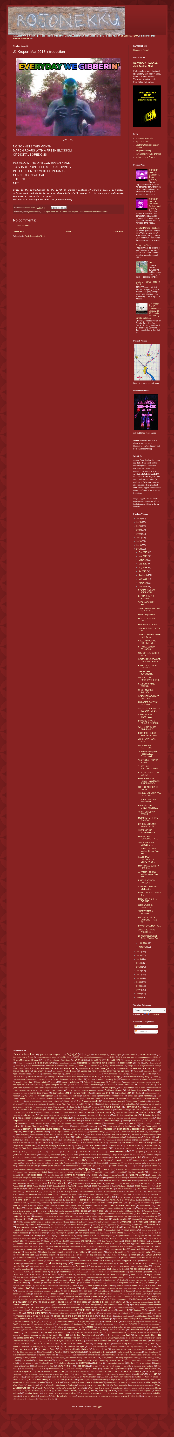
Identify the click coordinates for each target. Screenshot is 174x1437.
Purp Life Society (89, 1261)
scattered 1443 (23, 1288)
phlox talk (32, 1249)
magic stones (81, 1211)
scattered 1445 (57, 1288)
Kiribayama (115, 1194)
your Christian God (131, 1396)
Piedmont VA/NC (84, 1249)
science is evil (87, 1288)
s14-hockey (99, 1283)
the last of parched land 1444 (46, 1343)
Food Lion (113, 1143)
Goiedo (33, 1157)
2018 (138, 549)
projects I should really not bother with (86, 212)
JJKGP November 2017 (111, 1192)
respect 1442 (18, 1274)
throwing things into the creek (127, 1358)
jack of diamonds (79, 1183)
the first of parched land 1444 (148, 1335)
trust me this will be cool (111, 1366)
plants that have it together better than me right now (64, 1252)
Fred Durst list (48, 1148)
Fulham (42, 1152)
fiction (78, 1140)
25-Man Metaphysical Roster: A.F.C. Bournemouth (147, 754)
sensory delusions (143, 1291)
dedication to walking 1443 (34, 1118)
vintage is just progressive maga (102, 1374)
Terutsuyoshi (56, 1330)
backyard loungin (112, 1076)
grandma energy (152, 1157)
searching (21, 1291)
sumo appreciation (101, 1319)
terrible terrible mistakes (31, 1330)
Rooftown (52, 1280)
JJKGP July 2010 (35, 1189)
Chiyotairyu (40, 1104)
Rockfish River (79, 1277)
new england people (87, 1233)
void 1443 (152, 1374)
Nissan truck (90, 1235)
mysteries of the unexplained (24, 1230)
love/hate (131, 1208)
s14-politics (123, 1283)
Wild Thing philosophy (118, 1385)
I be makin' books (53, 1175)
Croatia (56, 1112)
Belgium (87, 1082)
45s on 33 (78, 1060)
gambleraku (116, 1151)
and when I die (40, 1071)
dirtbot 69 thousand (92, 1121)
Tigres (156, 1358)
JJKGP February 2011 (100, 1186)
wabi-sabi (30, 1377)
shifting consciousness (73, 1296)
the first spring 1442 (25, 1338)
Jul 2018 (143, 571)
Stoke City (116, 1313)
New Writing (117, 1233)
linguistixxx (40, 1205)
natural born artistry (149, 1230)
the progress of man (46, 1349)
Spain (98, 1310)
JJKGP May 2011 (49, 1192)
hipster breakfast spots (22, 1169)
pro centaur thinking (88, 1258)
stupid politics (43, 1319)
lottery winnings (97, 1208)
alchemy (82, 1065)
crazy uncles (31, 1112)
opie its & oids (30, 1244)
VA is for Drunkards (132, 1371)
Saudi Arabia (93, 1285)
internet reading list (112, 1180)
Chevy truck (68, 1101)
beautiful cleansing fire (107, 1079)
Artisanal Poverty (137, 1074)
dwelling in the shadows (125, 1126)
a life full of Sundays (44, 1063)
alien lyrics (95, 1066)
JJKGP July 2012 (69, 1189)
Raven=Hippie (96, 1266)
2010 (138, 978)
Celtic (81, 1098)
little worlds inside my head (78, 1205)
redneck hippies (41, 1272)
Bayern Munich (45, 1079)
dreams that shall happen (59, 1126)
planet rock (136, 1249)
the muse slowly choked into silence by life (106, 1346)
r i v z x (152, 262)
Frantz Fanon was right (31, 1148)
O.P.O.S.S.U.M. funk (100, 1238)
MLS (19, 1222)
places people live (118, 1249)
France (16, 1148)
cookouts (23, 1109)
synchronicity (107, 1324)
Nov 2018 (143, 556)
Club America (40, 1107)
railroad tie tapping (57, 1263)
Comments (141, 1031)
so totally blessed (139, 1305)
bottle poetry (43, 1090)
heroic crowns (116, 1166)
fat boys (93, 1137)
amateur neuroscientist (47, 1068)
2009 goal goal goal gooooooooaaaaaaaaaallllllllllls (95, 1057)
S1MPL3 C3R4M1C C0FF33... (146, 685)
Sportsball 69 (139, 1310)
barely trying (144, 1077)
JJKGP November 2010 (88, 1192)
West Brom (131, 1380)
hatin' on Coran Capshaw (132, 1163)
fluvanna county (71, 1142)
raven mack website (144, 138)
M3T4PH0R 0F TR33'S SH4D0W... (148, 819)
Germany (54, 1155)
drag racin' (131, 1123)
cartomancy (50, 1098)
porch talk (78, 1255)
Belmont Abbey (100, 1082)
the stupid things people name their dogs (145, 1349)
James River (95, 1183)
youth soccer (31, 1399)
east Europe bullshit (149, 1126)
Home (68, 231)
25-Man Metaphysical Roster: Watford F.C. (148, 937)
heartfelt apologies (100, 1166)
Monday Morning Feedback (147, 228)
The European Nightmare (29, 1335)
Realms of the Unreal (118, 1269)
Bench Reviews (115, 1082)
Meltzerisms (91, 1216)
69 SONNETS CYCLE (132, 1060)
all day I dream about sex (113, 1066)
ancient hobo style (21, 1071)
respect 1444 (50, 1274)
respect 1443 (34, 1274)
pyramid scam (131, 1260)
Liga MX (131, 1203)
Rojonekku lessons (138, 1277)
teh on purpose (152, 1327)
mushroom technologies (77, 1225)
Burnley (139, 1093)
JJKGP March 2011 (144, 1189)
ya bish (138, 1393)
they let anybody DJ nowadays (128, 1352)
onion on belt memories (135, 1241)
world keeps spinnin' (143, 1390)
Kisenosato (127, 1194)
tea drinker (118, 1327)
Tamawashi (70, 1327)
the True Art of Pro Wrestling (50, 1352)
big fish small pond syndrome (56, 1085)
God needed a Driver (145, 1155)
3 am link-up (54, 1060)
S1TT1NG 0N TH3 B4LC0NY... (146, 597)
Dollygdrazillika (41, 1123)
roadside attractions (50, 1277)
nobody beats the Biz (142, 1236)
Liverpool (96, 1205)
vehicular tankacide (45, 1374)
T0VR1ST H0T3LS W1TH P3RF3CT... (149, 635)
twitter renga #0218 (146, 615)
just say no (73, 1194)
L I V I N (121, 1197)
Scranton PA (131, 1288)
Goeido (26, 1157)
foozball (78, 1145)
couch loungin (88, 1109)
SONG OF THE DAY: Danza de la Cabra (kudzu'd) (154, 175)
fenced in (40, 1140)
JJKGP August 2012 (35, 1186)
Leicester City (46, 1203)
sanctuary (52, 1285)
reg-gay (54, 1272)
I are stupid (119, 1172)
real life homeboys (23, 1269)
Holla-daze (68, 1169)
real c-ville (157, 1266)
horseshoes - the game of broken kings (146, 1169)
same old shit (40, 1285)
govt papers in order (119, 1157)
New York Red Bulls (151, 1233)
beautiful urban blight (24, 1082)
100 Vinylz (130, 1054)
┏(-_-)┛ (87, 1055)
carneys (22, 1098)
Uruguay (46, 1371)
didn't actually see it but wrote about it (41, 1121)
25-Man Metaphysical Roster (25, 1060)
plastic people (98, 1252)
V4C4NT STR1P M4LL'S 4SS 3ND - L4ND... (149, 709)
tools (15, 1363)
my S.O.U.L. (153, 1227)
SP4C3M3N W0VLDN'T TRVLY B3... (148, 697)
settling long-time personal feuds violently (96, 1294)
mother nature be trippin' (146, 1222)
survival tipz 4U (111, 1321)
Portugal (123, 1255)
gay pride (139, 1152)
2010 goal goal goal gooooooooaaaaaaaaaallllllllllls (138, 1057)
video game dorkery (62, 1374)
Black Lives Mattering (92, 1085)
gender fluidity (153, 1152)
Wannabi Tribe (105, 1377)
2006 (138, 993)
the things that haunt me (26, 1352)
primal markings (45, 1258)
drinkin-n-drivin (79, 1126)
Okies (22, 1241)
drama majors (146, 1123)
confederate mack (134, 1107)
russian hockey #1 (109, 1280)
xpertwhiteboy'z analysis (65, 1393)
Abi (139, 1063)
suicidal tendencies (80, 1319)
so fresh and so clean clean (116, 1305)
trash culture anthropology (43, 1366)
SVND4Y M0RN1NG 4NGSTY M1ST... (147, 825)
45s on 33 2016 (113, 1060)
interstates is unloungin (148, 1180)
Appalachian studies (21, 1074)
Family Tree (65, 1137)
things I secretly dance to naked (87, 1355)
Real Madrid (38, 1269)
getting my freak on (68, 1155)
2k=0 (45, 1060)
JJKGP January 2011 (143, 1186)
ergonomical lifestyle (97, 1132)
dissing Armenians (152, 1121)
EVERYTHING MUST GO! (53, 1134)
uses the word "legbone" (78, 1371)
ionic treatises (18, 1183)
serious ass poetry (56, 1294)
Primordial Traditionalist (65, 1258)
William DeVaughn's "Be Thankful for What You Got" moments (59, 1388)
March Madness (84, 1213)
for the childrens (94, 1145)
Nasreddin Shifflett (113, 1230)
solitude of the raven (35, 1307)
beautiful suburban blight (151, 1079)
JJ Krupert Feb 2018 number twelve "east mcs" (148, 874)
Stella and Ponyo (88, 1313)
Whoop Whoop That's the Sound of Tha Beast (58, 1385)
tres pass (95, 1366)
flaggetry (150, 1140)
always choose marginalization (140, 1066)
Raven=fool (81, 1266)
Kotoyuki (38, 1197)
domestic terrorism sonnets (60, 1123)
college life (72, 1107)
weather (71, 1379)
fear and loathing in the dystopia (111, 1137)
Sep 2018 (143, 564)
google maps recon (72, 1157)
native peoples (130, 1230)
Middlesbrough (49, 1219)
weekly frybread (86, 1380)
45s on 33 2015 (96, 1060)
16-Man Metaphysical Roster (46, 1057)
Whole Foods (18, 1385)
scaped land (106, 1285)
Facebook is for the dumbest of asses (146, 1134)
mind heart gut (101, 1219)
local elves (38, 1208)
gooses (87, 1157)
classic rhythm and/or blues (125, 1104)
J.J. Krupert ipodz (48, 212)
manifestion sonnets (42, 1214)
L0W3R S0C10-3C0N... (148, 624)
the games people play (70, 1338)
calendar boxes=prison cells (111, 1096)
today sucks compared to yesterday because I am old (100, 1360)
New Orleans (104, 1233)
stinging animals (105, 1313)
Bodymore (96, 1087)
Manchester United (150, 1211)
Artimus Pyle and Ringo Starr (115, 1074)
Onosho (19, 1244)
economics (27, 1129)
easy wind (16, 1129)
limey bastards (29, 1205)
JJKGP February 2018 (122, 1186)
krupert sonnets (50, 1197)
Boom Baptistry (110, 1087)
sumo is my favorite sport (126, 1319)
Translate (151, 1014)
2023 (138, 530)
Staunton (54, 1313)
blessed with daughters (147, 1085)
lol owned (51, 1208)
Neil (51, 1233)
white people (151, 1382)
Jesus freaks (111, 1183)
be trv (56, 1079)
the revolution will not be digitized (74, 1349)
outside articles (75, 1244)
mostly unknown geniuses (106, 1222)
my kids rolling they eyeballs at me (56, 1227)
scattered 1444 (41, 1288)
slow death (82, 1302)
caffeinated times (89, 1096)
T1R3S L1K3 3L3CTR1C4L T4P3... (148, 767)
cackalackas (63, 1096)
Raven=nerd (110, 1266)
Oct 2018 (143, 560)
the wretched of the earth (100, 1352)
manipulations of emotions (63, 1214)
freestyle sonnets (100, 1148)
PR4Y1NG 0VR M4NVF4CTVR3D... (148, 807)
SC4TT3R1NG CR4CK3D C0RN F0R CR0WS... (149, 660)
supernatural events (65, 1321)
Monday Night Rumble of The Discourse (39, 1222)
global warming (103, 1155)
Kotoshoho (28, 1197)
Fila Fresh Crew (108, 1140)
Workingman (88, 1390)
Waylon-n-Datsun (151, 1377)
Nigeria (57, 1236)
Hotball (44, 1172)
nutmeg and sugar (68, 1238)
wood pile (47, 1390)
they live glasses (151, 1352)
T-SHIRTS (133, 1324)
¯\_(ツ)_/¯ (72, 1054)
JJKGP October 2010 (133, 1192)
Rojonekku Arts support (119, 1277)
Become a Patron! (141, 50)
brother (99, 1090)
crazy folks (17, 1112)
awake (41, 1077)
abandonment (126, 1063)
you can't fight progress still (87, 1396)
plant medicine (31, 1252)
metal (137, 1216)
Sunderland (17, 1322)
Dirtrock (126, 1121)
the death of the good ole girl (82, 1332)
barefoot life (131, 1077)
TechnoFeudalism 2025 (134, 1327)
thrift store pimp (90, 1357)
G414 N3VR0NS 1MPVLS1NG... (146, 906)
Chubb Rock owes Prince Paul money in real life (65, 1104)
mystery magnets (47, 1230)
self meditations (71, 1291)
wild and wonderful (97, 1385)
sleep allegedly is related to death (57, 1302)
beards (90, 1079)
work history (71, 1390)
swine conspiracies (63, 1324)
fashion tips (81, 1137)
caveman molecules (66, 1098)
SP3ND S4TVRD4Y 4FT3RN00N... (146, 591)
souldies (24, 1310)
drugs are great (95, 1126)
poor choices (65, 1255)
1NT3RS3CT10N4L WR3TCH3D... (146, 931)
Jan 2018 (143, 947)
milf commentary (72, 1219)
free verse (86, 1148)
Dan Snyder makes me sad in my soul (53, 1115)
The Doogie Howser (118, 1332)
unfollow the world (73, 1369)
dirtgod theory (111, 1121)
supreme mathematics (90, 1321)
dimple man (62, 1121)
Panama (116, 1244)
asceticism (150, 1074)
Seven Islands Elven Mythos (141, 1294)
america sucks (67, 1068)
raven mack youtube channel (148, 154)
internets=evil (129, 1180)
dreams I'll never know (34, 1126)
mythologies (81, 1230)
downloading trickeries (115, 1123)
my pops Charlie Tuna (133, 1227)
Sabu (29, 1285)
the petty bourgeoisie (134, 1346)
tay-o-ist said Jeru (104, 1327)
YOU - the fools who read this (63, 1396)
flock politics (43, 1142)
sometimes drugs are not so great (98, 1307)
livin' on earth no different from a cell (119, 1205)
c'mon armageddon (44, 1096)
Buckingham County (113, 1090)
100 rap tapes (115, 1054)
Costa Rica (77, 1109)
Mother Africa (125, 1222)
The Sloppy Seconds (119, 1349)
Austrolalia (32, 1077)
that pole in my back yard (93, 1330)
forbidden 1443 (132, 1145)
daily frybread (29, 1115)
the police (149, 1346)
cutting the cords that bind (125, 1112)
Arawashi (36, 1074)
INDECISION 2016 (35, 1180)
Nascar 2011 (97, 1230)
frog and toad (118, 1148)
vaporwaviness (31, 1374)
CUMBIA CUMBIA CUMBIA (99, 1112)
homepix (84, 1169)
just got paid (61, 1194)
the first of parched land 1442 (87, 1335)
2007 (138, 990)
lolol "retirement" (64, 1208)
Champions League (150, 1098)
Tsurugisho (127, 1366)
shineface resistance (94, 1296)
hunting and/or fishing (83, 1172)
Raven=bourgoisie (66, 1266)
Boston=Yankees (155, 1087)
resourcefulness (136, 1272)
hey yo (130, 1166)
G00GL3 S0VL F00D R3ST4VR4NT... (147, 642)
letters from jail (61, 1203)
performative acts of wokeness (121, 1246)
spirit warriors (108, 1310)
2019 (138, 545)
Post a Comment (24, 226)
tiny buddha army (43, 1360)
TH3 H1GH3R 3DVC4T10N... (145, 672)
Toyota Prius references (66, 1363)
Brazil (70, 1090)
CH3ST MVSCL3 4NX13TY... (145, 691)
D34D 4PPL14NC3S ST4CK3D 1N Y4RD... (149, 734)
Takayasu (27, 1327)
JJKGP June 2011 (106, 1189)
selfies (104, 212)
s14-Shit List (136, 1283)
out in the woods (59, 1244)
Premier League (26, 1258)
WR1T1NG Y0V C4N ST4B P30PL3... (147, 728)
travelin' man (64, 1365)
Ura (38, 1371)
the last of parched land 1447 (76, 1343)
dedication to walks (59, 1118)
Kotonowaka (17, 1197)
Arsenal (67, 1074)
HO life (47, 1169)
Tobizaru (58, 1360)
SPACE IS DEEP (83, 1310)
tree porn (82, 1366)
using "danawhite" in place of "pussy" (105, 1371)
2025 (138, 522)
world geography (124, 1390)
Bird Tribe (75, 1085)
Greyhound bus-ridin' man (78, 1160)
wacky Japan (42, 1377)
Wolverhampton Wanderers (135, 1388)
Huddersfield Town (56, 1172)
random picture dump (108, 1263)
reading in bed (142, 1266)
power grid (135, 1255)
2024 (138, 526)
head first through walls (28, 1166)
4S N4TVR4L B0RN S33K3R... (146, 813)
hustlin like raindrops (103, 1172)
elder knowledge (105, 1129)
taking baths (50, 1327)
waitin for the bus (59, 1377)
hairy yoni (17, 1163)
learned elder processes (90, 1200)
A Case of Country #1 (24, 1063)
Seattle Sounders (34, 1291)
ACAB (145, 1063)
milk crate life (86, 1219)
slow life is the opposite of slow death (108, 1302)
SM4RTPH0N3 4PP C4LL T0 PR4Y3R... (149, 609)
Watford (138, 1377)
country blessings (105, 1109)
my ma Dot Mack (80, 1227)
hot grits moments (32, 1172)
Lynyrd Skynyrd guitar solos (24, 1211)
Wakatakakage (74, 1377)
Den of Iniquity (115, 1118)
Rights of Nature (154, 1274)
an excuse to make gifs (99, 1068)
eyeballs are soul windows (115, 1134)
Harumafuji (101, 1163)
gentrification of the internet (25, 1154)
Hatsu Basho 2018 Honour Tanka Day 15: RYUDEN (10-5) (149, 780)
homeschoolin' (107, 1169)
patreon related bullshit (143, 1244)
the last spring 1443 (123, 1343)
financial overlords (124, 1140)
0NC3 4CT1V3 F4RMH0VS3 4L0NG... (149, 679)
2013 (138, 967)
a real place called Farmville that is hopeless (96, 1063)
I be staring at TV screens (73, 1175)
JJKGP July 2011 (53, 1189)
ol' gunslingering (34, 1241)
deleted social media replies (97, 1118)
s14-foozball (86, 1283)
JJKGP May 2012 (68, 1192)
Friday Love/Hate (143, 245)
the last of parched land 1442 (134, 1341)
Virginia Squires (125, 1374)
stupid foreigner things (143, 1316)
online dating (156, 1241)
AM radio (29, 1068)
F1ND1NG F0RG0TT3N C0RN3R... (148, 773)
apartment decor (150, 1071)
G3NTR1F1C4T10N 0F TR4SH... (148, 788)
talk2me (60, 1327)
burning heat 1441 (61, 1093)
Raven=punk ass (126, 1266)
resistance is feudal (117, 1272)
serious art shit (39, 1294)
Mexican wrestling (20, 1219)
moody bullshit (78, 1222)
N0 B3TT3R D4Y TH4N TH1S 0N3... (148, 703)
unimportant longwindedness (114, 1369)
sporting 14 (123, 1310)
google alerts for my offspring (50, 1157)
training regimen (145, 1363)
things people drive (33, 1357)
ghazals (82, 1155)
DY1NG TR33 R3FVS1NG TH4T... (148, 837)
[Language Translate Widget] (149, 1010)
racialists (17, 1263)
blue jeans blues (31, 1087)
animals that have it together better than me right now (104, 1071)
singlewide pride (98, 1299)
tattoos (90, 1327)
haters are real (114, 1163)
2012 (138, 971)
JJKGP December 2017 (78, 1186)
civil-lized (92, 1104)
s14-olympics (111, 1283)
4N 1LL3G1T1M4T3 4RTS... (146, 740)
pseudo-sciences (19, 1261)
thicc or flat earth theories (23, 1355)
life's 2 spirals (77, 1202)
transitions (25, 1366)
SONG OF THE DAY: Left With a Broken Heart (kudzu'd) (155, 204)
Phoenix (42, 1249)
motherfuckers (18, 1225)
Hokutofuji (56, 1169)
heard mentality (72, 1166)
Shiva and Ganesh (114, 1296)
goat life (128, 1154)
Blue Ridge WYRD (66, 1087)
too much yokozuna (152, 1360)
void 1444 (17, 1377)
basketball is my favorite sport (24, 1079)
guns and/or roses (140, 1160)
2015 (138, 959)
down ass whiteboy (93, 1123)
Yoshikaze (44, 1396)
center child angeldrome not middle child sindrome (106, 1098)
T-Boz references (121, 1324)
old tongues (74, 1241)
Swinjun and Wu (80, 1324)
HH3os (138, 1166)
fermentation (68, 1140)
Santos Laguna (64, 1285)
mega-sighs (39, 1216)
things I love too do (65, 1355)
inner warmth (72, 1180)
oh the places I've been (133, 1238)
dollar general (18, 1123)
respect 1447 (66, 1274)
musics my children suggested (103, 1225)
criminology (44, 1112)
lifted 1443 (118, 1202)
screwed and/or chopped (150, 1288)
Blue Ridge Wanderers (49, 1087)
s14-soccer (150, 1283)
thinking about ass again (55, 1358)
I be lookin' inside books (31, 1175)
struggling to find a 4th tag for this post (32, 1316)
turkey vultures (147, 1366)
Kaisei (92, 1194)
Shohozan (128, 1296)
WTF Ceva (48, 1393)
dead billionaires (88, 1115)
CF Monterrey (135, 1098)
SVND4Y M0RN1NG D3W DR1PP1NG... (149, 794)
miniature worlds (120, 1219)
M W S (41, 1211)
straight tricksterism (141, 1313)
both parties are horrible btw (25, 1090)
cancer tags (132, 1096)
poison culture (145, 1252)
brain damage (57, 1090)
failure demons (21, 1137)
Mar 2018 (143, 586)
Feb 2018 (143, 943)
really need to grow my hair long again (91, 1269)
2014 (138, 963)
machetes (51, 1211)
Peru (159, 1246)
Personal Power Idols (145, 1246)
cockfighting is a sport (56, 1107)
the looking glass (36, 1346)
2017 (138, 951)
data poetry (74, 1115)
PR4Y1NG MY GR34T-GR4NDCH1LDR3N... (148, 722)
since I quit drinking (82, 1299)
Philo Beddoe (20, 1249)
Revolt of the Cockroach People (112, 1274)
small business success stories (66, 1305)
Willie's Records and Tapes (98, 1388)
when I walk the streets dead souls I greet (83, 1382)
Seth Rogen (73, 1294)
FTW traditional (149, 1148)
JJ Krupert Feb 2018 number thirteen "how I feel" (149, 851)
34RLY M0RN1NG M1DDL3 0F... (146, 843)
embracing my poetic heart (34, 1132)
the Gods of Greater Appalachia (110, 1338)
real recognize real (67, 1269)
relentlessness (81, 1272)
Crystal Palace (68, 1112)
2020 (138, 541)
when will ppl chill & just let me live (120, 1382)
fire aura (138, 1140)
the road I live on (100, 1349)
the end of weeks (150, 1332)
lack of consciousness (41, 1200)
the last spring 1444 (145, 1343)
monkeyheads (63, 1222)
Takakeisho (144, 1324)
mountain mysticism (37, 1225)
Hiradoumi (38, 1169)
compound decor (111, 1106)
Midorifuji (60, 1219)
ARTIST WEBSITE (21, 39)
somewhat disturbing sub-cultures (131, 1307)
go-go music (117, 1155)
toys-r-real (97, 1363)
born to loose (140, 1087)
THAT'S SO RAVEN (116, 1330)
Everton (123, 1132)
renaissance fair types (97, 1272)
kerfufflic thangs (102, 1194)
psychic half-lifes (37, 1261)
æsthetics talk (156, 1063)
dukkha (109, 1126)
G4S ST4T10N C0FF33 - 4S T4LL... (149, 654)
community (95, 1107)
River (34, 1277)
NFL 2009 (34, 1235)
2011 (138, 974)
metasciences (151, 1216)
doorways (78, 1123)
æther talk (19, 1066)
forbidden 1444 (150, 1145)
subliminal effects (61, 1319)
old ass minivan (49, 1241)
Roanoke (68, 1277)
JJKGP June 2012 (125, 1189)
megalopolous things (56, 1216)
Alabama (70, 1066)
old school (63, 1241)
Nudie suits (53, 1238)
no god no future (123, 1235)
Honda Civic (122, 1169)
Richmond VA (136, 1274)
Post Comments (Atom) (35, 236)
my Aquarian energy (124, 1225)
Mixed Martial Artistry (152, 1219)
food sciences (127, 1142)
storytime (126, 1313)
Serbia (28, 1294)
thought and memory (74, 1358)
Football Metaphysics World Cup (55, 1145)
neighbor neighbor (39, 1233)
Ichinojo (83, 1178)
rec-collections (137, 1269)
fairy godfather (36, 1137)
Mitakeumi (136, 1219)
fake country (49, 1137)
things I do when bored (46, 1355)
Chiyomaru (155, 1101)
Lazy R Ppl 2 (71, 1200)
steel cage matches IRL (69, 1313)
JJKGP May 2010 (31, 1192)
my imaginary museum (27, 1227)
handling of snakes (85, 1163)
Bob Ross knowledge (83, 1087)
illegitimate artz (96, 1178)
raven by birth (19, 1266)
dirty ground (136, 1121)
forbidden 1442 (114, 1145)
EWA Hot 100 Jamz (73, 1134)
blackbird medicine (126, 1085)
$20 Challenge (100, 1055)
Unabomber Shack (55, 1369)
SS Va (21, 1313)
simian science (63, 1299)
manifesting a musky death (22, 1214)
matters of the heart (21, 1216)
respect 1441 (151, 1272)
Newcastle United (20, 1236)
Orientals (44, 1244)
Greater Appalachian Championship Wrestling (46, 1160)
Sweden (49, 1324)
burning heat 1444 (123, 1093)
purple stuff (104, 1260)
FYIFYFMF (83, 1152)
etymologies (113, 1132)
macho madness (65, 1211)
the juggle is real (41, 1341)
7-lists (158, 1060)
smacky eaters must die (42, 1305)
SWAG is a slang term (21, 1324)
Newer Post (19, 231)
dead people (104, 1115)
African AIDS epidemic (55, 1066)
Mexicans (35, 1219)
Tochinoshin (69, 1360)
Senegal (129, 1291)
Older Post (118, 231)
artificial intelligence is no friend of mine (87, 1074)
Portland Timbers (111, 1255)
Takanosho (16, 1327)
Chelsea (57, 1101)
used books (59, 1371)
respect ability (81, 1275)
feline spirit (28, 1140)
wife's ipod (82, 1385)
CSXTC (81, 1112)
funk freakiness (53, 1152)
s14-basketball (19, 1283)
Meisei (81, 1216)
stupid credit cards (124, 1316)
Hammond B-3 (39, 1163)
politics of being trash (24, 1255)
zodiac (52, 1399)
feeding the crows (134, 1137)
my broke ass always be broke (147, 1225)
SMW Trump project (92, 1305)
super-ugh (48, 1322)
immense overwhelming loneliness (143, 1178)
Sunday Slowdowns (150, 1319)
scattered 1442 (154, 1285)
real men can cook (51, 1269)
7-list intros (147, 1060)
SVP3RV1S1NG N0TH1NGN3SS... (147, 831)
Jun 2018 (143, 575)
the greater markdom (134, 1338)
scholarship (71, 1288)
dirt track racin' (74, 1121)
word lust (58, 1390)
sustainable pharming (151, 1322)
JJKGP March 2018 (63, 212)
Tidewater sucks (146, 1358)
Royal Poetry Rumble (79, 1280)
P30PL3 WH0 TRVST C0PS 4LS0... (147, 666)
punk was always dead (56, 1261)
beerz (53, 1082)
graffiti (135, 1157)
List (48, 1205)
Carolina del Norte (36, 1098)
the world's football (74, 1352)
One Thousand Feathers (111, 1241)
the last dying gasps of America (66, 1340)
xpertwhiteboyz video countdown (120, 1393)
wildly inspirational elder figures (141, 1385)
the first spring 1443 (47, 1338)
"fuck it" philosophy (23, 1054)
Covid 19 (137, 1109)
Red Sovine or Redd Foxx (22, 1272)
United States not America (144, 1369)
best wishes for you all (141, 1082)
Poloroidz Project (47, 1255)
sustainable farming (131, 1322)
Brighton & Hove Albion (84, 1090)
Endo (52, 1132)
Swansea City (38, 1324)
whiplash (140, 1382)
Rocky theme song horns (98, 1277)
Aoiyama (137, 1071)
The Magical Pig (53, 1346)
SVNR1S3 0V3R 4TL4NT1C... (145, 716)
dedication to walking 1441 (126, 1115)
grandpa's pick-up (19, 1160)
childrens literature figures (113, 1101)
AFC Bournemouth (35, 1066)
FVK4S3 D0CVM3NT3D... (149, 926)
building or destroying (136, 1090)
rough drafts (63, 1280)
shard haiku (38, 1296)
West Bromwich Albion (146, 1380)
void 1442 (139, 1374)
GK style (91, 1155)
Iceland (75, 1178)
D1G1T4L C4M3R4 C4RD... (146, 619)
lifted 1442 (105, 1202)
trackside (131, 1363)
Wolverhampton (117, 1388)
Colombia (85, 1107)
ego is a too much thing (76, 1129)
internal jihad (95, 1180)
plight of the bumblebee (117, 1252)
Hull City (69, 1172)
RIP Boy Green (23, 1277)
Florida (56, 1143)
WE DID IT (61, 1380)
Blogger (98, 1406)
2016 (138, 955)
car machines (146, 1096)
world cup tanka (106, 1390)
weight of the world (117, 1380)
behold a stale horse (70, 1082)
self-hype (88, 1291)
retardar (92, 1275)
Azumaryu (51, 1077)
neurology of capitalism (65, 1233)
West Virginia (30, 1382)
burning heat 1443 (102, 1093)
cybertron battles (33, 212)
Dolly (30, 1123)
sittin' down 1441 (139, 1299)
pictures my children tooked (62, 1249)
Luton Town (143, 1208)
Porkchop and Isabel (94, 1255)
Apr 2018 (143, 583)
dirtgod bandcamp (143, 151)
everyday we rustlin (136, 1132)
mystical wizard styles (65, 1230)
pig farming (100, 1249)
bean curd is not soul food (71, 1079)
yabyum (147, 1393)
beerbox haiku (41, 1082)
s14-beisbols (35, 1283)
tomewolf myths (135, 1360)
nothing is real (38, 1238)
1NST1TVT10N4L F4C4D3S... (146, 912)
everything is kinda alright (31, 1134)
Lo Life (28, 1208)
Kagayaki (83, 1194)
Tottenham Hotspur (46, 1363)
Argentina (46, 1074)
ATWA (21, 1077)
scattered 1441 (136, 1285)
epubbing (83, 1132)
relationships (65, 1272)
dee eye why (79, 1118)
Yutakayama (43, 1399)
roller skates (40, 1280)
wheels (41, 1382)
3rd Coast (66, 1060)
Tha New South (70, 1330)
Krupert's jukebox (69, 1197)
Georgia (44, 1155)
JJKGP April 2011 (144, 1183)
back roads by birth (75, 1077)
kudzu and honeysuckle (99, 1197)
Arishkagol (57, 1074)
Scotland (102, 1288)
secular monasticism (52, 1291)
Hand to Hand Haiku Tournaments (60, 1163)
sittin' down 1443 (29, 1302)
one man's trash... (88, 1241)
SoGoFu (20, 1307)
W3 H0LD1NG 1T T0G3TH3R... (146, 746)
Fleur (32, 1143)
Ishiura (35, 1183)
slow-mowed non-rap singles (141, 1302)
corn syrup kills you (38, 1109)
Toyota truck (83, 1363)
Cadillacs (76, 1096)
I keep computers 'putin (112, 1175)
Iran (28, 1183)
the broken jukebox (138, 1330)
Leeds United (34, 1203)
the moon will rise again (74, 1346)
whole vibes (32, 1385)
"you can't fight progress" (50, 1054)
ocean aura (114, 1238)
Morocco (91, 1222)
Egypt (92, 1129)
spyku (149, 1310)
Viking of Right (80, 1374)
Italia (43, 1183)
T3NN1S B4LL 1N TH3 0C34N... (148, 761)
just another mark (45, 1194)
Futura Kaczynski (69, 1152)
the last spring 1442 (102, 1343)
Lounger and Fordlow (115, 1208)
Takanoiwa (155, 1324)
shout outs (50, 1299)
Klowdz (156, 1194)
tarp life (81, 1327)
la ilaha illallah (22, 1200)
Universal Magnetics (22, 1371)
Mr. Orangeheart (57, 1225)
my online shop (142, 141)
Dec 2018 (143, 552)
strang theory (156, 1313)
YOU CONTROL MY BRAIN (110, 1396)
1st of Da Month (65, 1057)
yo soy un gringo (28, 1396)
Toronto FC (32, 1363)
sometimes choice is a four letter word (64, 1307)
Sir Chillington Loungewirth (117, 1299)
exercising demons (94, 1134)
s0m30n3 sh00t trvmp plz (137, 1280)
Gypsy (154, 1160)
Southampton (49, 1310)
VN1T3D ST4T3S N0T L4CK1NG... (148, 887)
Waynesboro (18, 1379)
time (15, 1360)
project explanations (107, 1258)
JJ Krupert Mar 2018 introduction (147, 800)
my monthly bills (97, 1227)
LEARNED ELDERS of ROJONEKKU (120, 1200)
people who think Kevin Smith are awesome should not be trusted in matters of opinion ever (71, 1246)
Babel (60, 1077)
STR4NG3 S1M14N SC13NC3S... (146, 648)
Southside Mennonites (65, 1310)
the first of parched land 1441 (56, 1335)
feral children (53, 1140)
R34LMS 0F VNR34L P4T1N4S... (147, 900)
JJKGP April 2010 (127, 1183)
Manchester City (133, 1211)
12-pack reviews (147, 1054)
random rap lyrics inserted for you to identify (138, 1263)
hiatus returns (151, 1166)
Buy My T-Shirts (27, 1096)
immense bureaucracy (117, 1178)
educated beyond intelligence (50, 1129)
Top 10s (22, 1363)
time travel (26, 1360)
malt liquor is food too (116, 1211)
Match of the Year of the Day (122, 1214)
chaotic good (18, 1101)
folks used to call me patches (94, 1143)
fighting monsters (90, 1140)
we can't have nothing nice (40, 1379)
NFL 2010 (47, 1236)
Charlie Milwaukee (32, 1101)
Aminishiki (82, 1068)
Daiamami (16, 1115)
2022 (138, 534)
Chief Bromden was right (87, 1101)
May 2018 (143, 579)
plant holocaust (151, 1249)
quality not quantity (150, 1261)
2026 (138, 518)
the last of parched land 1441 (103, 1341)
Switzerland (95, 1324)
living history (145, 1205)
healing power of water (51, 1166)
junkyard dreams (28, 1194)
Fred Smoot (62, 1148)
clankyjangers (105, 1104)
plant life (16, 1252)
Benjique (127, 1082)
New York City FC (134, 1233)
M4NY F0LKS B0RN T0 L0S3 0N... (148, 867)
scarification (121, 1285)
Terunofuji (46, 1330)
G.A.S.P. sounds (98, 1152)
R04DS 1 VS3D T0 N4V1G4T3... (146, 881)
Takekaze (38, 1327)
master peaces (101, 1214)
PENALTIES (28, 1246)
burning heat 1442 (82, 1093)
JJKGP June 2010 (88, 1189)
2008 (138, 986)
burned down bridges (39, 1093)
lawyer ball (58, 1200)
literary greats (58, 1205)
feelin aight (148, 1137)
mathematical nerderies (147, 1213)
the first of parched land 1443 (117, 1335)
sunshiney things (31, 1321)
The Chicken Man (31, 1332)
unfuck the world (90, 1369)
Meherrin (70, 1216)
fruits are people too (133, 1148)
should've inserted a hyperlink (32, 1299)
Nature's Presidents (20, 1233)
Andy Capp (56, 1071)
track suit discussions (116, 1363)
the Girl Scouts (90, 1338)
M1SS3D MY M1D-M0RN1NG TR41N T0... (147, 919)
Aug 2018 (143, 567)
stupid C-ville (107, 1316)
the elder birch (135, 1332)
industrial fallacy (54, 1180)
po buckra (133, 1252)
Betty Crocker (37, 1085)
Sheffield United (55, 1296)
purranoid (117, 1261)
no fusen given (106, 1236)
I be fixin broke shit (136, 1172)
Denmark (127, 1118)
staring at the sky (36, 1313)
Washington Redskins (122, 1377)
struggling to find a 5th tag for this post (74, 1316)
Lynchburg (154, 1208)
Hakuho (28, 1163)
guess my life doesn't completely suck (111, 1160)
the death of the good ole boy (56, 1332)
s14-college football (67, 1283)
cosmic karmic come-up (59, 1109)
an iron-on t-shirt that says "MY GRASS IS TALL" (135, 1068)
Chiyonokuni (17, 1104)
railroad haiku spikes (34, 1263)
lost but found (80, 1208)
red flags (155, 1269)
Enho (75, 1132)
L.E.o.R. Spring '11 (153, 1197)
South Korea (36, 1310)
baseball (156, 1077)
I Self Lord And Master (135, 1175)
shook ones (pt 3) (142, 1296)
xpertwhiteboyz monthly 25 (91, 1393)
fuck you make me (29, 1152)
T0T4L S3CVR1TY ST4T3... (146, 603)
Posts (138, 1026)
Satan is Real (78, 1285)
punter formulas (73, 1261)
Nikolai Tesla (68, 1236)
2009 (138, 982)
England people (63, 1132)
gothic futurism (99, 1157)
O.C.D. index (83, 1238)
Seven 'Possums (121, 1294)
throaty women (107, 1358)
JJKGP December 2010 (56, 1186)
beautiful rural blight (130, 1079)
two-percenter (27, 1369)
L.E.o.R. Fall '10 (135, 1197)
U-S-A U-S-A (40, 1369)
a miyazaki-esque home (65, 1063)
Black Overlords (109, 1085)
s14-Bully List (49, 1283)
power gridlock (153, 1254)
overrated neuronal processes (97, 1244)
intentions (83, 1180)
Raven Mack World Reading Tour (42, 1266)
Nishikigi (79, 1236)
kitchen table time (142, 1194)
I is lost (94, 1175)
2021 (138, 537)
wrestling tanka (31, 1393)
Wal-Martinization (89, 1377)
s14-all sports (154, 1280)
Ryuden (123, 1280)
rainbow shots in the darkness (85, 1263)
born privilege (126, 1087)
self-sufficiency (104, 1291)
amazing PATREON (129, 36)
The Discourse (101, 1332)
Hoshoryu (20, 1172)
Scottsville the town (115, 1288)
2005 (138, 997)
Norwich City (24, 1238)
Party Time (126, 1244)
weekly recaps (101, 1380)
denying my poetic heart (143, 1118)
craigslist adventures (151, 1109)
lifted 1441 (91, 1202)
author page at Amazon (146, 157)
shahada (26, 1296)
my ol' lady (114, 1227)
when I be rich (54, 1382)
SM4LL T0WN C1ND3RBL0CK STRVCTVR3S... (146, 859)
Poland (158, 1252)
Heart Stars (86, 1166)
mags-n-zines (97, 1211)
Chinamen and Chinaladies (136, 1101)
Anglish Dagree (70, 1071)
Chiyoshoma (28, 1104)
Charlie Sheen (47, 1101)
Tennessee (16, 1330)
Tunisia (136, 1366)
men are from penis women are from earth (115, 1216)
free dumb (73, 1148)
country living (123, 1109)
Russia (96, 1280)
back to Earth (93, 1076)
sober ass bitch (155, 1305)
